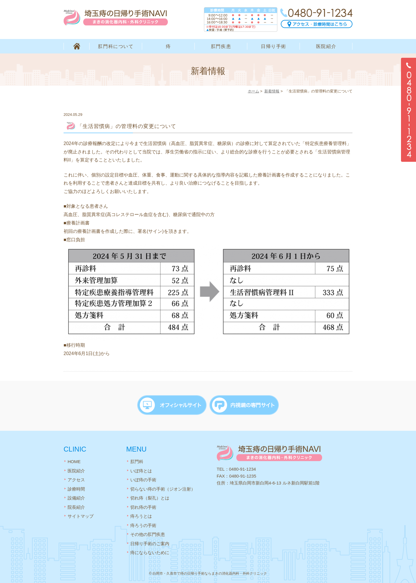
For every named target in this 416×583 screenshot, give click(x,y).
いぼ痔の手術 (143, 478)
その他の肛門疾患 (147, 533)
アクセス (76, 478)
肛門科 (136, 460)
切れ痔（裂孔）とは (149, 496)
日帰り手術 (273, 46)
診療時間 (76, 487)
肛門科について (115, 46)
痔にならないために (149, 551)
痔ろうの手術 (143, 524)
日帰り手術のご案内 (149, 542)
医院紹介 (326, 46)
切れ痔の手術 (143, 506)
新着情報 (271, 91)
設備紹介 (76, 496)
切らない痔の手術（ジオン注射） (162, 487)
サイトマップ (81, 515)
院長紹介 (76, 506)
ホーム (253, 91)
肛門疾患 (221, 46)
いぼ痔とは (141, 469)
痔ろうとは (141, 515)
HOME (77, 46)
